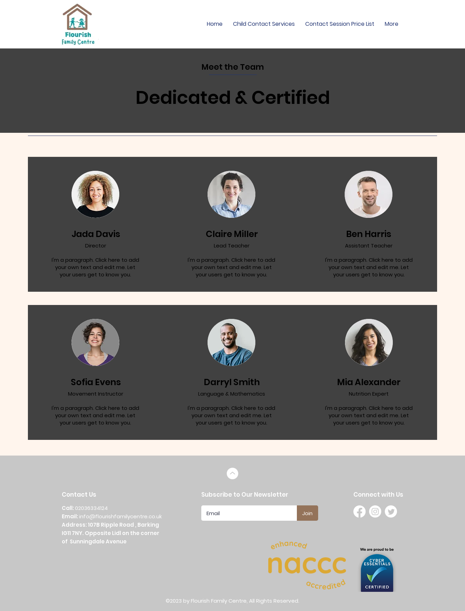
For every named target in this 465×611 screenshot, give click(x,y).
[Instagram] (375, 511)
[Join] (307, 513)
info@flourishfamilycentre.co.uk (120, 516)
